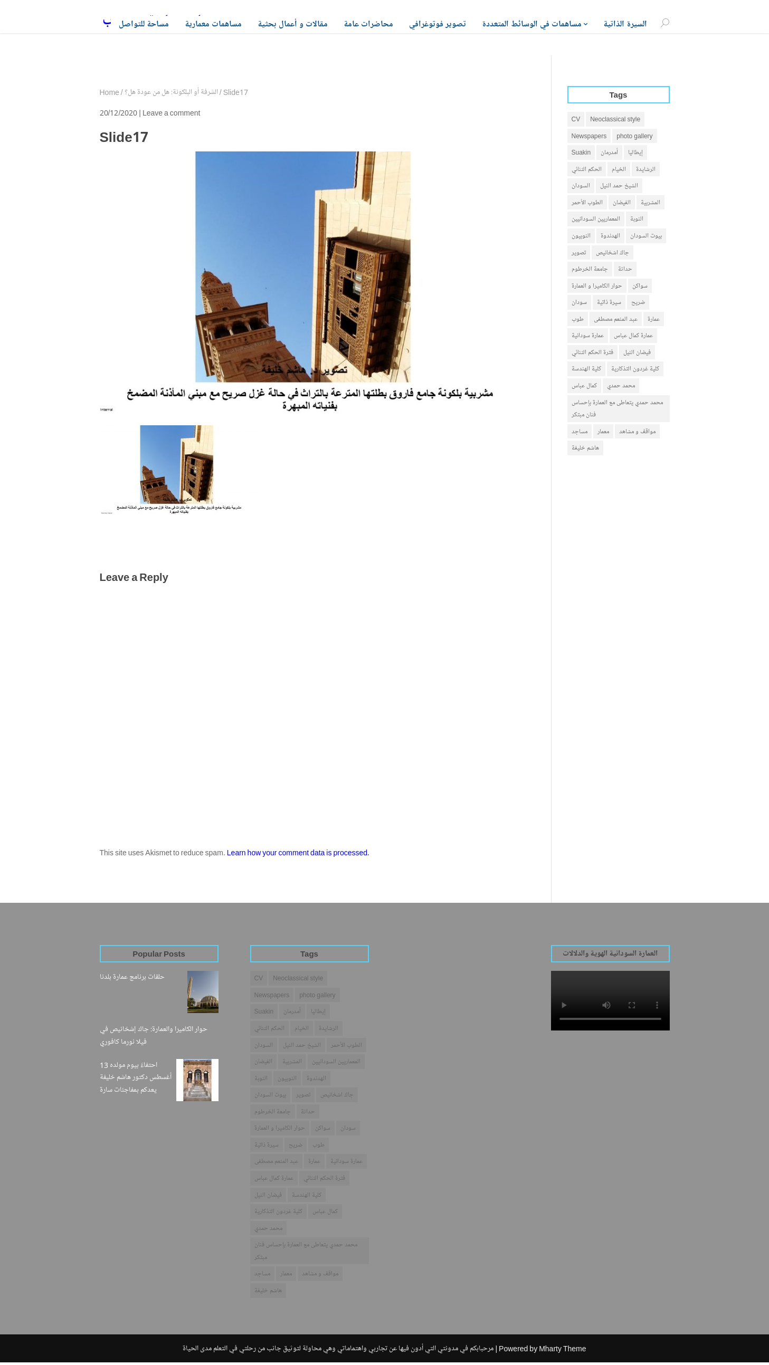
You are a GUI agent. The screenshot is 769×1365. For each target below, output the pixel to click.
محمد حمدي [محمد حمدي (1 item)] (621, 387)
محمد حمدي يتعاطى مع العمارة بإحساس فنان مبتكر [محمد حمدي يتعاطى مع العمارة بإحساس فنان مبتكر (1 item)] (617, 411)
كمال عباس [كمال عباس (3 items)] (584, 387)
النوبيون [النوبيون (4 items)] (581, 236)
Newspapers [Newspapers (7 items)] (589, 135)
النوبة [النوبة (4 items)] (636, 219)
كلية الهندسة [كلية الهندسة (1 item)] (586, 370)
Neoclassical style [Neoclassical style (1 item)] (615, 118)
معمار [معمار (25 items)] (603, 433)
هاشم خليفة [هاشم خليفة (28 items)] (585, 450)
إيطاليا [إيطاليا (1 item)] (635, 152)
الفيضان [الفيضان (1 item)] (622, 202)
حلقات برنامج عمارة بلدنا (132, 977)
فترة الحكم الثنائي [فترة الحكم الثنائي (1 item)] (592, 353)
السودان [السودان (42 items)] (581, 186)
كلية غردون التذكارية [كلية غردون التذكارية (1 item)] (635, 370)
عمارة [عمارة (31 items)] (654, 320)
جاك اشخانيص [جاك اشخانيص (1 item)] (612, 253)
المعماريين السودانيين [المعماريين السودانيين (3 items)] (596, 219)
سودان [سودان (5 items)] (579, 303)
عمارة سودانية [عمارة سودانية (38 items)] (588, 336)
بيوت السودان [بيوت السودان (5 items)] (646, 236)
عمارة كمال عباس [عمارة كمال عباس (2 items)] (633, 336)
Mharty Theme (562, 1350)
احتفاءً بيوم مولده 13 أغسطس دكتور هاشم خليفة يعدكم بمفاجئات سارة (136, 1077)
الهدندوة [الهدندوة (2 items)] (610, 236)
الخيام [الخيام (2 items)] (619, 169)
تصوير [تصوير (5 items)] (579, 253)
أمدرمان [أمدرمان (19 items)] (609, 152)
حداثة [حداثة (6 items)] (625, 269)
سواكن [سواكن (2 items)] (640, 286)
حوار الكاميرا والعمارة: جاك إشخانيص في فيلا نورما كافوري (153, 1035)
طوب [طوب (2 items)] (578, 320)
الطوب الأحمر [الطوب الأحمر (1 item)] (587, 202)
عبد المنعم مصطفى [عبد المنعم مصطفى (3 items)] (616, 320)
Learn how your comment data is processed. (298, 852)
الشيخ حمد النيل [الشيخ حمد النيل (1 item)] (619, 186)
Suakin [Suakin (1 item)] (581, 152)
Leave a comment (172, 113)
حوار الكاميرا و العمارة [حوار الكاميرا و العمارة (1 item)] (597, 286)
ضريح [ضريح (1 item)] (638, 303)
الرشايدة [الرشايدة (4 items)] (646, 169)
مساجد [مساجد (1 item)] (579, 433)
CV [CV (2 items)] (576, 118)
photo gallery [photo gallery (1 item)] (634, 135)
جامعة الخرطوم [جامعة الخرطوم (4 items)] (590, 269)
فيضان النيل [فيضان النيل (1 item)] (637, 353)
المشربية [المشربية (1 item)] (650, 202)
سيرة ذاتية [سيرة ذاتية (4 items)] (609, 303)
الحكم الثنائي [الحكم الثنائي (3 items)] (587, 169)
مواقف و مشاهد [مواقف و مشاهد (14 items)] (637, 433)
